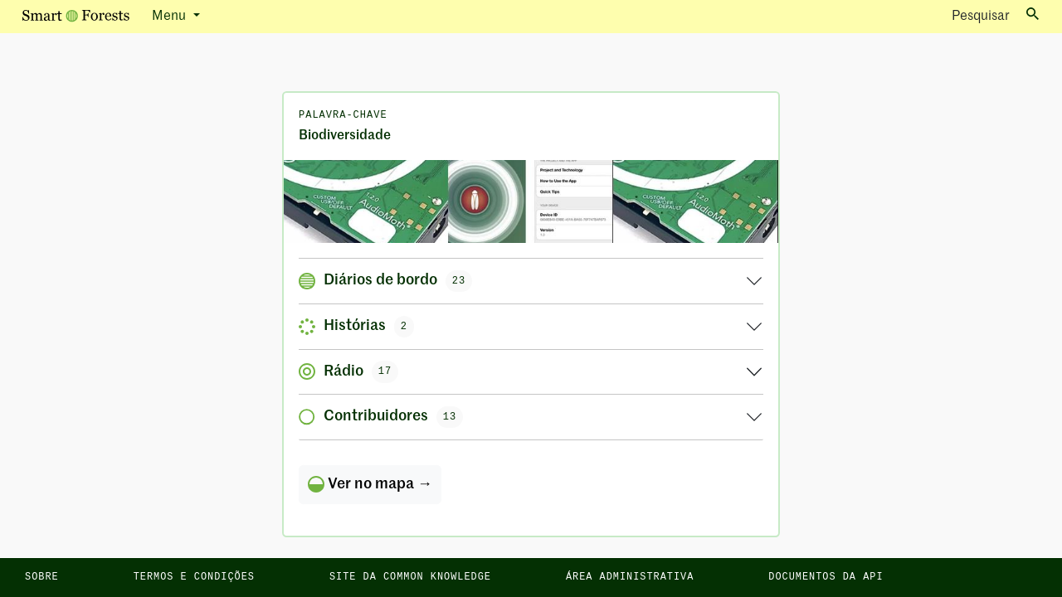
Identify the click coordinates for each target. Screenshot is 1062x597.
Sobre (42, 577)
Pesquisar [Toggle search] (995, 15)
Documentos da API (825, 577)
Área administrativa (630, 577)
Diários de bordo (385, 281)
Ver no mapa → (370, 484)
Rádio (348, 371)
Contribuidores (381, 417)
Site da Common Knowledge (410, 577)
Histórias (356, 326)
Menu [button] (170, 16)
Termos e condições (194, 577)
